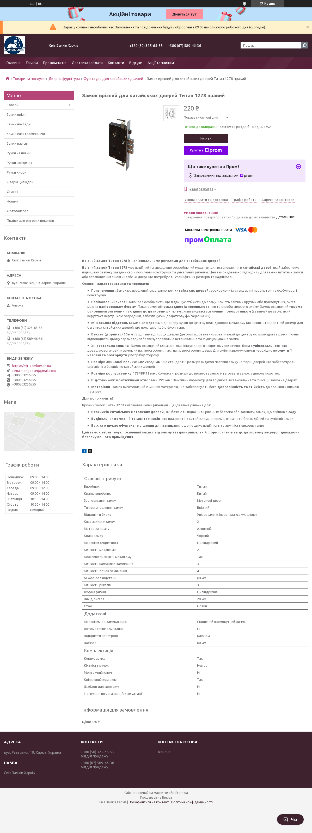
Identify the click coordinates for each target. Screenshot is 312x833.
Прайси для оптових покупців (30, 220)
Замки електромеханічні (26, 134)
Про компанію (54, 63)
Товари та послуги (29, 79)
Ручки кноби (16, 172)
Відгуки (135, 63)
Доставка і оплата (87, 63)
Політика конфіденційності (192, 802)
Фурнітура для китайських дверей (113, 79)
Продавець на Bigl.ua (156, 797)
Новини (13, 201)
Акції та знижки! (161, 63)
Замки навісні (17, 143)
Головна (13, 63)
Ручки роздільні (19, 162)
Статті (12, 191)
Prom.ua (181, 792)
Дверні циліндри (20, 182)
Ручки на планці (19, 153)
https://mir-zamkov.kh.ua (31, 366)
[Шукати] (304, 45)
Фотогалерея (17, 211)
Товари (32, 63)
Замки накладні (19, 124)
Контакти (116, 63)
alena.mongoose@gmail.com (34, 370)
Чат (290, 819)
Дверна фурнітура (64, 79)
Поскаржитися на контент (149, 802)
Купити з (206, 150)
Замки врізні (16, 114)
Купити (205, 138)
